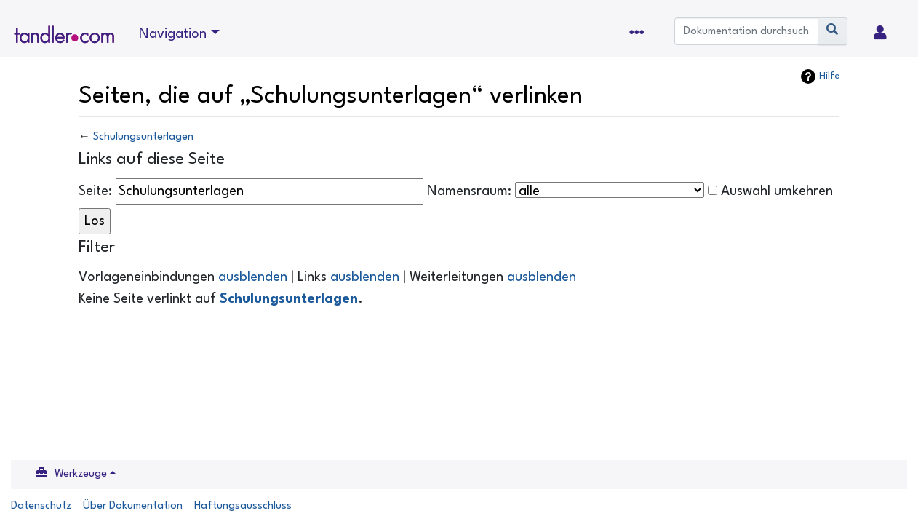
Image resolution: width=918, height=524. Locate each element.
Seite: (95, 191)
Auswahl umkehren (777, 191)
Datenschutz (41, 506)
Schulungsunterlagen (143, 137)
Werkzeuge (81, 474)
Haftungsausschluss (243, 506)
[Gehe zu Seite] (832, 31)
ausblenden (252, 277)
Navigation (173, 34)
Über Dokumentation (133, 506)
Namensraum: (469, 191)
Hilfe (829, 76)
